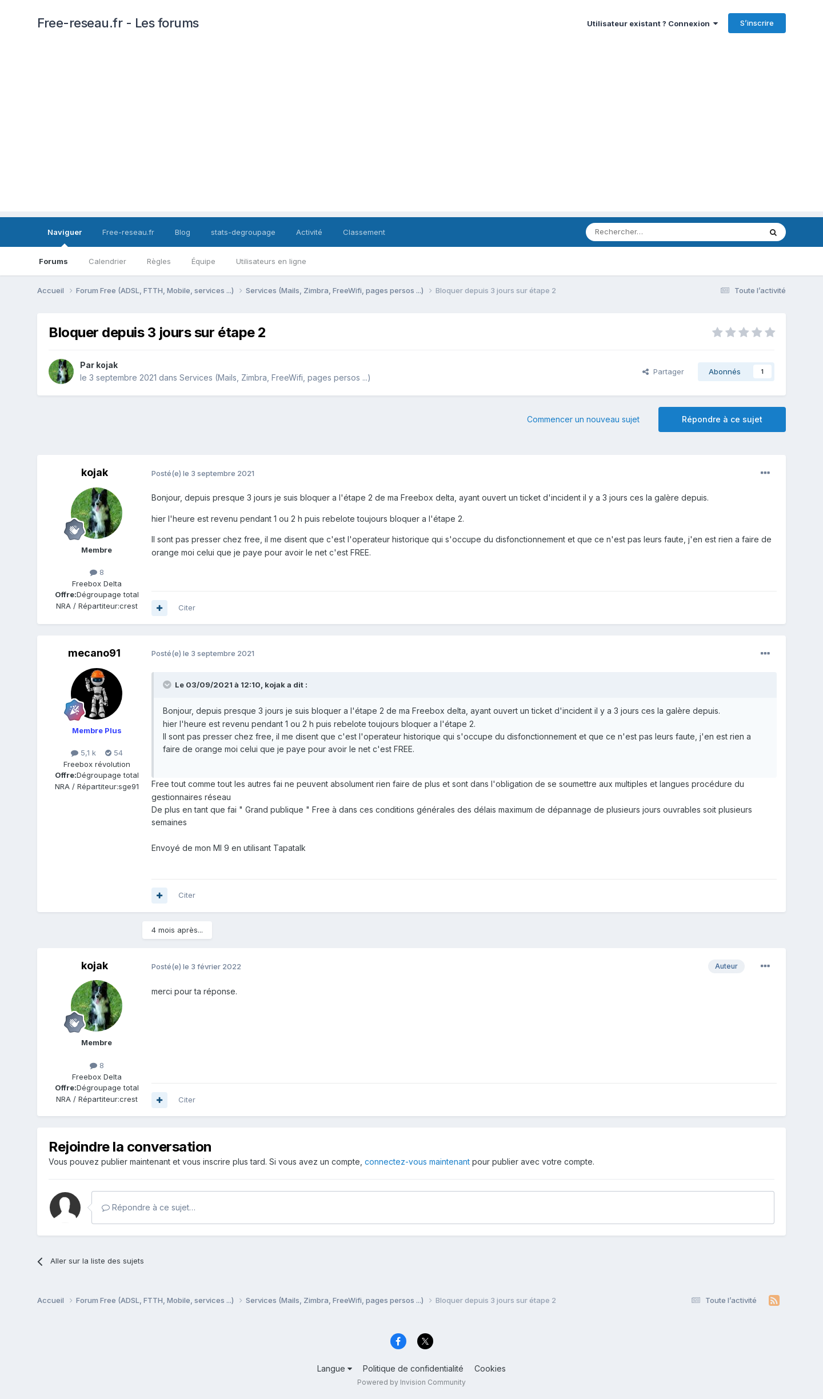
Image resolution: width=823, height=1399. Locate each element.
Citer (186, 607)
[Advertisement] (411, 131)
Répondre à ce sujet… (148, 1207)
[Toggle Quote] (168, 684)
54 (114, 752)
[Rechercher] (648, 232)
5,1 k (83, 752)
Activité (309, 232)
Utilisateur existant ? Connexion (652, 23)
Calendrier (107, 261)
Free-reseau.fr (128, 232)
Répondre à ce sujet (722, 419)
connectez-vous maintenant (417, 1161)
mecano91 (94, 653)
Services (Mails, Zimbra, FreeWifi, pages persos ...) (275, 377)
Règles (159, 261)
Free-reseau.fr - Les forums (118, 22)
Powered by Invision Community (411, 1382)
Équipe (203, 261)
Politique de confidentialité (413, 1368)
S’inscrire (757, 22)
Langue (334, 1368)
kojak (107, 365)
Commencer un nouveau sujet (583, 419)
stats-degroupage (243, 232)
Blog (182, 232)
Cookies (490, 1368)
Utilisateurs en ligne (271, 261)
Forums (53, 261)
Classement (364, 232)
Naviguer (64, 237)
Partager (663, 371)
